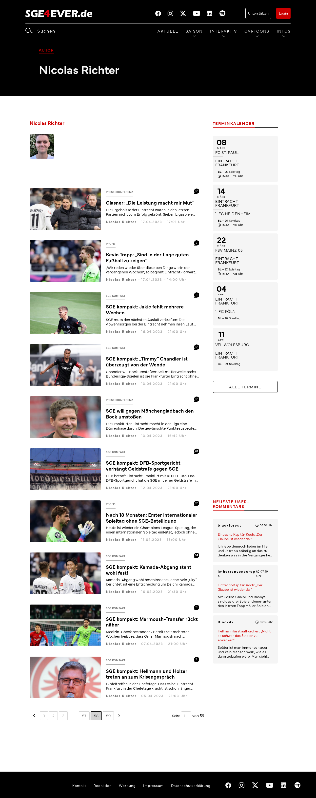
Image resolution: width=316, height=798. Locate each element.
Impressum (153, 785)
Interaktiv (223, 31)
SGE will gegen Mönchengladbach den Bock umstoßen (150, 413)
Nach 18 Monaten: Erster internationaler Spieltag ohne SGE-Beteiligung (151, 517)
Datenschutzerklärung (191, 785)
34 (196, 555)
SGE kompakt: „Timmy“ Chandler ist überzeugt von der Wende (147, 361)
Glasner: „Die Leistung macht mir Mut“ (150, 202)
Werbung (127, 785)
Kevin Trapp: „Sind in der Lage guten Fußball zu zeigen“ (147, 257)
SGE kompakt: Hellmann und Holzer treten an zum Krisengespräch (146, 673)
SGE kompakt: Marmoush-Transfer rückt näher (152, 621)
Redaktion (103, 785)
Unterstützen (258, 13)
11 (197, 295)
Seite (176, 715)
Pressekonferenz (119, 192)
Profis (111, 244)
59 (108, 715)
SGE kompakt (115, 296)
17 (196, 191)
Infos (284, 31)
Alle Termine (245, 386)
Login (283, 13)
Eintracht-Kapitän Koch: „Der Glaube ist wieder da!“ (240, 536)
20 (196, 451)
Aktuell (168, 31)
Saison (194, 31)
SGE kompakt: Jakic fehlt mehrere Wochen (145, 309)
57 (84, 715)
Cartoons (256, 31)
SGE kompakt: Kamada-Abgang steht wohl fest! (148, 569)
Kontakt (79, 785)
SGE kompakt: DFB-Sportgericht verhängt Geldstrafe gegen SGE (143, 465)
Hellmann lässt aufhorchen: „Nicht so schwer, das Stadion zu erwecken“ (244, 635)
